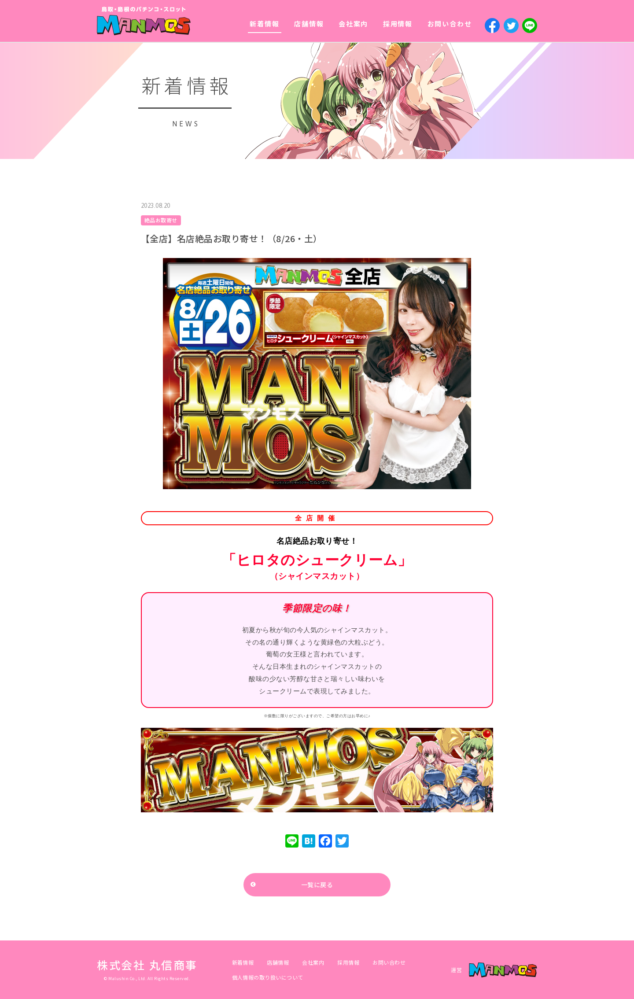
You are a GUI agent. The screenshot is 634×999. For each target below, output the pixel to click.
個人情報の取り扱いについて (267, 977)
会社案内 (353, 23)
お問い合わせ (450, 23)
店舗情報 (309, 23)
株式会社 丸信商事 (147, 964)
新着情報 (264, 23)
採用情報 (398, 23)
